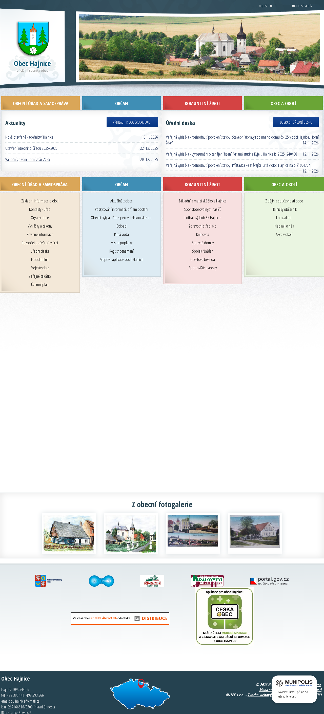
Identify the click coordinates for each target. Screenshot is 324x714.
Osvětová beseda (202, 248)
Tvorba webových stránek (267, 683)
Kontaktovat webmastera (300, 672)
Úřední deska (39, 239)
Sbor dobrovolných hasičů (202, 197)
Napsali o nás (284, 214)
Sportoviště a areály (203, 256)
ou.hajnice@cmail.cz (25, 689)
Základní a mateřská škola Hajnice (203, 189)
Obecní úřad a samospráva (40, 173)
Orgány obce (40, 206)
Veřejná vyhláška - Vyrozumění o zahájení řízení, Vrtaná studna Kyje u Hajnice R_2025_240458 (231, 142)
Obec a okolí (284, 173)
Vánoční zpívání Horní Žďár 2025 (27, 148)
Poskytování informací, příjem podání (121, 197)
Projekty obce (40, 256)
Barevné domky (203, 231)
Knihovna (202, 223)
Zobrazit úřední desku (296, 110)
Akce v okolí (284, 223)
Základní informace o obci (39, 189)
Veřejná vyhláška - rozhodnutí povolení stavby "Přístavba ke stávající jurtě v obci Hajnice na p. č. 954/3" (238, 153)
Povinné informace (40, 223)
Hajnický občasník (284, 197)
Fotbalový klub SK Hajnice (202, 206)
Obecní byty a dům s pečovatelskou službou (121, 206)
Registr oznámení (121, 239)
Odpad (121, 214)
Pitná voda (121, 223)
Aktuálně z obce (121, 189)
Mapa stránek (269, 678)
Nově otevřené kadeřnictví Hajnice (29, 125)
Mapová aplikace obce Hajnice (121, 248)
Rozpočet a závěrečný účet (40, 231)
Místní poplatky (121, 231)
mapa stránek (302, 5)
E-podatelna (40, 248)
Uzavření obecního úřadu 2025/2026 (31, 136)
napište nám (267, 5)
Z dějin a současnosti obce (284, 189)
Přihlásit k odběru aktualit (132, 110)
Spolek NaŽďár (202, 239)
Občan (121, 173)
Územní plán (40, 273)
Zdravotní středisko (202, 214)
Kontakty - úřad (40, 197)
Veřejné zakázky (40, 264)
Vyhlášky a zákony (40, 214)
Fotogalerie (284, 206)
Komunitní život (202, 173)
